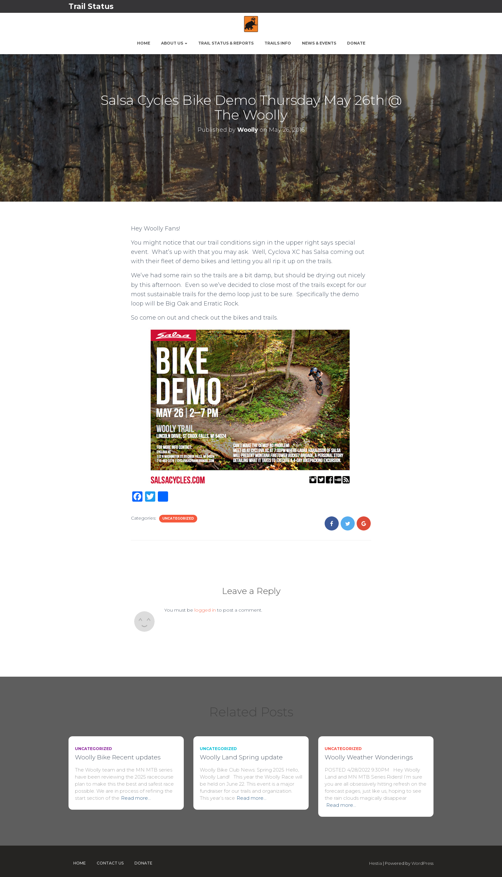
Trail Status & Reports (226, 43)
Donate (356, 43)
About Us (174, 43)
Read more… (136, 798)
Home (143, 43)
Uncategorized (178, 518)
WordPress (422, 863)
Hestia (375, 863)
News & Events (319, 43)
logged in (205, 610)
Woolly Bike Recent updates (118, 757)
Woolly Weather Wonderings (369, 757)
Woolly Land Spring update (241, 757)
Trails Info (277, 43)
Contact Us (110, 863)
